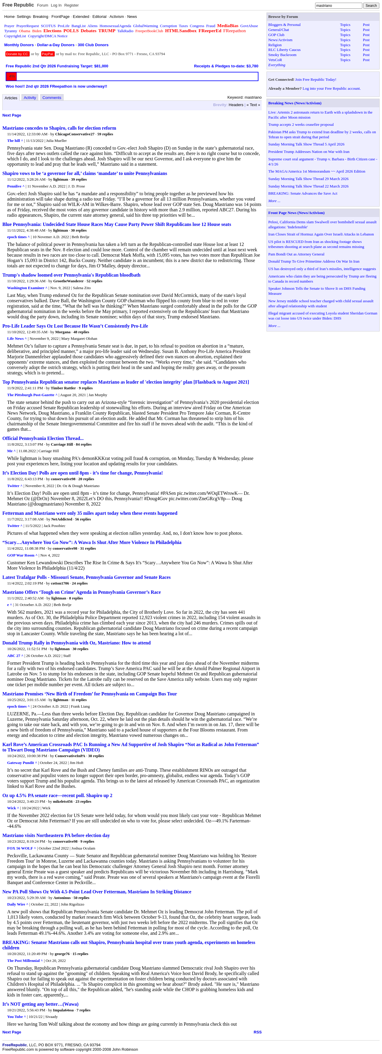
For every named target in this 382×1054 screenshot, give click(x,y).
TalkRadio (125, 31)
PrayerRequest (27, 26)
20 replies (86, 479)
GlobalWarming (145, 26)
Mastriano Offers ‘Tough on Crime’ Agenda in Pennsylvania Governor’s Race (81, 592)
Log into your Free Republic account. (332, 88)
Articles (11, 98)
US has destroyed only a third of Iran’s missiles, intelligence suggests (322, 268)
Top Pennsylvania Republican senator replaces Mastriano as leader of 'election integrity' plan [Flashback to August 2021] (125, 382)
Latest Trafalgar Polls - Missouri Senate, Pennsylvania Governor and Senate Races (86, 577)
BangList (79, 26)
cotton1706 (60, 583)
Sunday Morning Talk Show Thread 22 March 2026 (308, 186)
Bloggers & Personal (284, 24)
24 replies (80, 583)
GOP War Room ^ (22, 555)
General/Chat (278, 29)
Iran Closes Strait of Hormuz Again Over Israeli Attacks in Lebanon (321, 234)
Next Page (11, 115)
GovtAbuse (249, 26)
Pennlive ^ (15, 186)
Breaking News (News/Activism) (294, 103)
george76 (62, 953)
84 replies (84, 444)
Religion (275, 45)
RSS (258, 1032)
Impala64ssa (63, 1010)
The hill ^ (15, 140)
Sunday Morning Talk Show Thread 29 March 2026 (308, 178)
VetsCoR (275, 60)
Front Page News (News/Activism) (296, 212)
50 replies (82, 897)
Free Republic (18, 4)
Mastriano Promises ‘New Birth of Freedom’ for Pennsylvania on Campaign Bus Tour (89, 693)
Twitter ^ (14, 485)
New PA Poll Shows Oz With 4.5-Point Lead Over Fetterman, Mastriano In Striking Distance (96, 891)
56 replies (83, 519)
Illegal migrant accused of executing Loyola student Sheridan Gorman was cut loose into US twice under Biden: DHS (322, 315)
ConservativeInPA (70, 756)
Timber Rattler (63, 388)
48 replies (81, 332)
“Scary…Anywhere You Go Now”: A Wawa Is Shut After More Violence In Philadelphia (91, 542)
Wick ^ (13, 808)
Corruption (168, 26)
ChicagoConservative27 (74, 134)
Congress (197, 26)
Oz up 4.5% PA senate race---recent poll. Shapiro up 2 (57, 795)
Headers (236, 105)
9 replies (86, 388)
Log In (56, 5)
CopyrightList (15, 36)
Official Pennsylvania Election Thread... (43, 438)
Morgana (62, 332)
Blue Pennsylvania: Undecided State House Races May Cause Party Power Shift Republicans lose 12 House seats (116, 224)
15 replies (80, 953)
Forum (42, 5)
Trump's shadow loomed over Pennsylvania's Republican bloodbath (71, 275)
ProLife (64, 26)
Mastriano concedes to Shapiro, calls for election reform (59, 128)
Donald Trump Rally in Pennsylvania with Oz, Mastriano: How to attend (76, 642)
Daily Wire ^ (17, 904)
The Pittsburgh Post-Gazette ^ (32, 395)
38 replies (96, 756)
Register (71, 5)
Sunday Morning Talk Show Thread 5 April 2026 (306, 144)
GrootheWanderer (68, 281)
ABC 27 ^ (15, 655)
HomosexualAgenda (115, 26)
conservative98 (63, 479)
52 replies (94, 281)
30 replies (79, 230)
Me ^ (11, 451)
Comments (51, 97)
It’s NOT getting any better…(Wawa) (40, 1004)
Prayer (9, 26)
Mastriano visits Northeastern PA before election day (56, 835)
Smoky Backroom (282, 54)
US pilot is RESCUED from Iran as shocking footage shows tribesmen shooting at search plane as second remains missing (316, 244)
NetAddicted (61, 519)
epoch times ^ (18, 237)
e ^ (9, 604)
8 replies (76, 598)
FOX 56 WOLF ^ (21, 848)
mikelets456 (63, 801)
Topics (345, 24)
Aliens (92, 26)
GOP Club (276, 34)
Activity (30, 97)
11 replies (79, 700)
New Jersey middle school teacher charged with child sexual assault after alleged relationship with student (320, 303)
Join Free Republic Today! (315, 79)
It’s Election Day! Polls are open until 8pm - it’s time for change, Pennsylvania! (82, 472)
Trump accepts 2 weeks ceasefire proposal (301, 124)
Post (366, 24)
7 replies (83, 1010)
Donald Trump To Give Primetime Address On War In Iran (314, 261)
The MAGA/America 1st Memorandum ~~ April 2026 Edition (316, 171)
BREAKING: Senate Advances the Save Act (302, 193)
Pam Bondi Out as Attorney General (296, 254)
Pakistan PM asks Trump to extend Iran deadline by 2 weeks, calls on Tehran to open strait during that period (322, 134)
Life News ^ (17, 338)
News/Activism (280, 40)
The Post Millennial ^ (25, 960)
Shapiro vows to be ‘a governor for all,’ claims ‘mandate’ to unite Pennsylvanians (84, 173)
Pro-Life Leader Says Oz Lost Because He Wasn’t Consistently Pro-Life (75, 325)
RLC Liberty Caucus (284, 49)
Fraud (210, 26)
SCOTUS (48, 26)
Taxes (183, 26)
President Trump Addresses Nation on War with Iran (308, 151)
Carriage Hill (62, 444)
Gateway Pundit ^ (22, 762)
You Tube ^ (16, 1016)
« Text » (253, 105)
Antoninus (62, 897)
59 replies (105, 134)
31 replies (88, 548)
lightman (60, 179)
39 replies (79, 179)
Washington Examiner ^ (27, 288)
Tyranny (10, 31)
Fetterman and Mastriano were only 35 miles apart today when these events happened (89, 513)
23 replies (83, 801)
